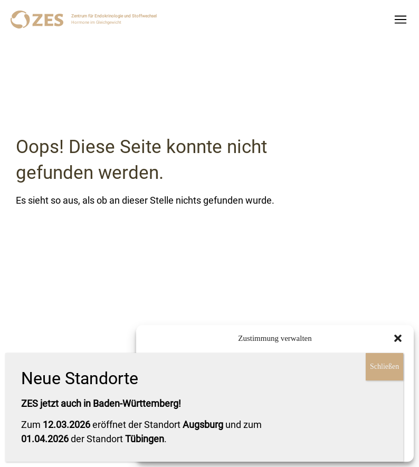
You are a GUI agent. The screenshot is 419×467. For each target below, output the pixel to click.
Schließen (384, 366)
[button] (398, 338)
